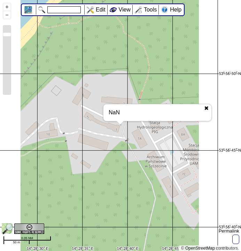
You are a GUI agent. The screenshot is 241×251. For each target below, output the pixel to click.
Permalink (229, 231)
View (125, 10)
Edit (101, 10)
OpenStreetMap (200, 248)
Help (175, 10)
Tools (150, 10)
